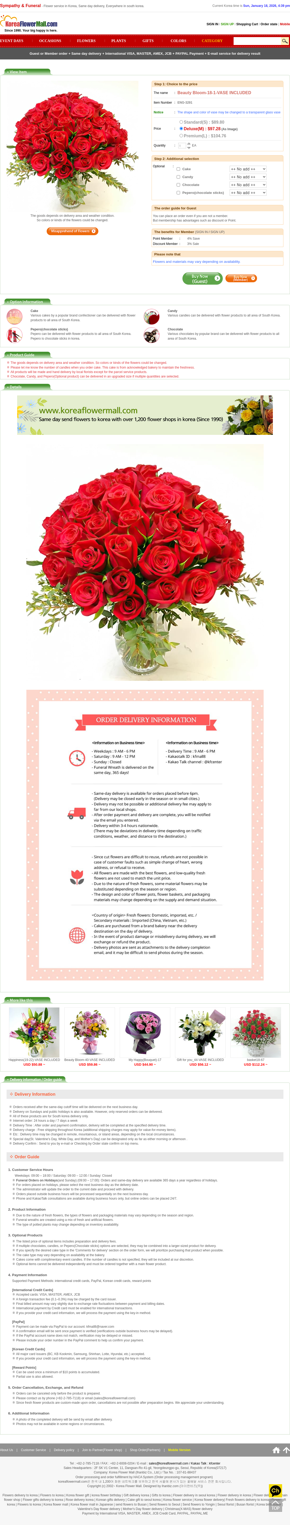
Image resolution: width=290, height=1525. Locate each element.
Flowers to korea (52, 1495)
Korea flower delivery (209, 1500)
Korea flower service (177, 1500)
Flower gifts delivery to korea (43, 1500)
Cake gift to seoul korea (144, 1500)
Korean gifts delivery (110, 1500)
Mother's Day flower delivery (142, 1509)
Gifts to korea (161, 1495)
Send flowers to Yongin (199, 1504)
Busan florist (245, 1504)
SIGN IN (202, 232)
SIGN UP (216, 232)
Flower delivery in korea (234, 1495)
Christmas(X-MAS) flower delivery (188, 1509)
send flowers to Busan (131, 1504)
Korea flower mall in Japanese (92, 1504)
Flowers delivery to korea (20, 1495)
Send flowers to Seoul (165, 1504)
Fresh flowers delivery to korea (247, 1500)
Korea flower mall (55, 1504)
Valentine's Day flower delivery (99, 1509)
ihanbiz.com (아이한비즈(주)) (182, 1486)
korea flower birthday (106, 1495)
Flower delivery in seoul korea (194, 1495)
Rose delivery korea (80, 1500)
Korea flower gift (77, 1495)
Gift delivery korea (136, 1495)
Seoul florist (226, 1504)
